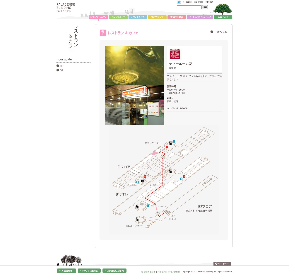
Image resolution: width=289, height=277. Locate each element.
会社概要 (145, 272)
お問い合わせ (174, 272)
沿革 (153, 272)
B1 (61, 70)
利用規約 (162, 272)
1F (61, 65)
